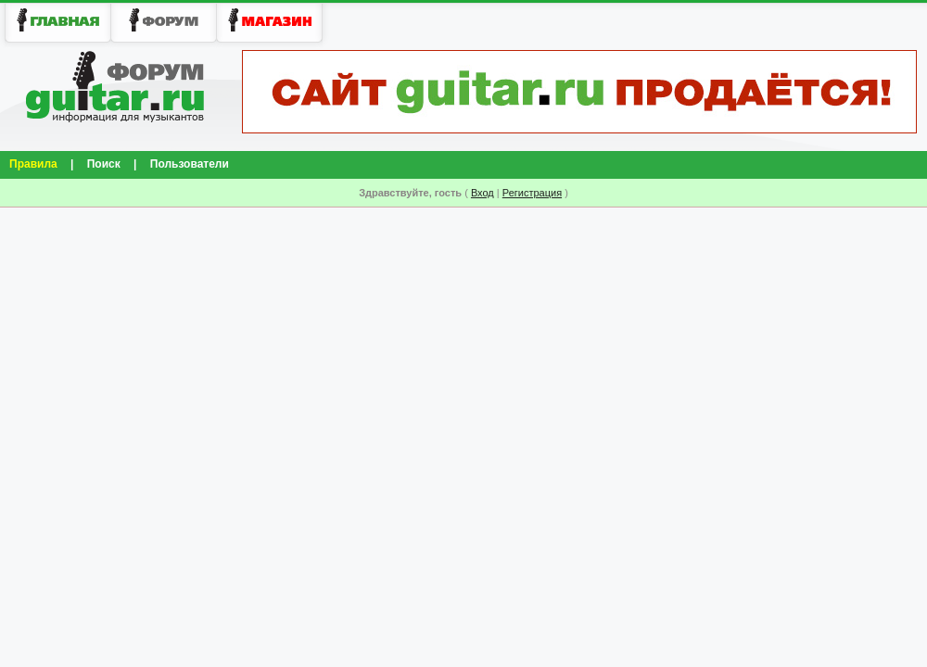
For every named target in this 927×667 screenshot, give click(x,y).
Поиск (104, 163)
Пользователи (189, 163)
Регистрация (532, 192)
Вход (482, 192)
